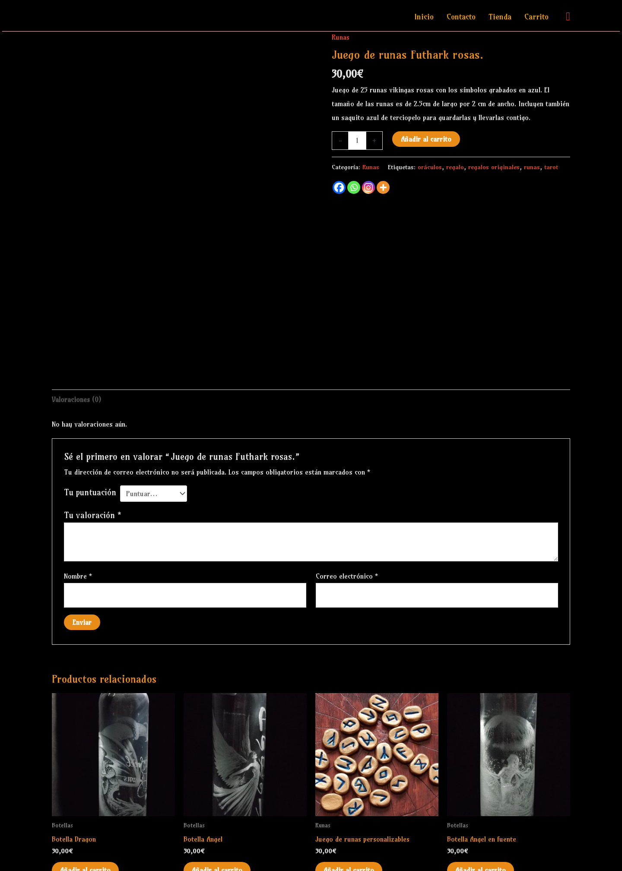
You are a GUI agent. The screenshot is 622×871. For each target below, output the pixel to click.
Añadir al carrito (426, 138)
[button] (568, 16)
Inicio (424, 17)
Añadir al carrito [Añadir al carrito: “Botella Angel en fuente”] (481, 841)
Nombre (78, 546)
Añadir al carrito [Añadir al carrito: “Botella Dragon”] (85, 841)
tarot (551, 167)
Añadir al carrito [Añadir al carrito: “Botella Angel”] (217, 841)
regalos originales (494, 167)
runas (532, 167)
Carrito (536, 17)
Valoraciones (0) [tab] (77, 370)
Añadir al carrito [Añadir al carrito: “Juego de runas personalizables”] (349, 841)
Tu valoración (92, 485)
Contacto (461, 17)
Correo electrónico (347, 546)
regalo (455, 167)
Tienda (500, 17)
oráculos (430, 167)
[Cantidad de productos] (357, 140)
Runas (341, 37)
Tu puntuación (90, 462)
